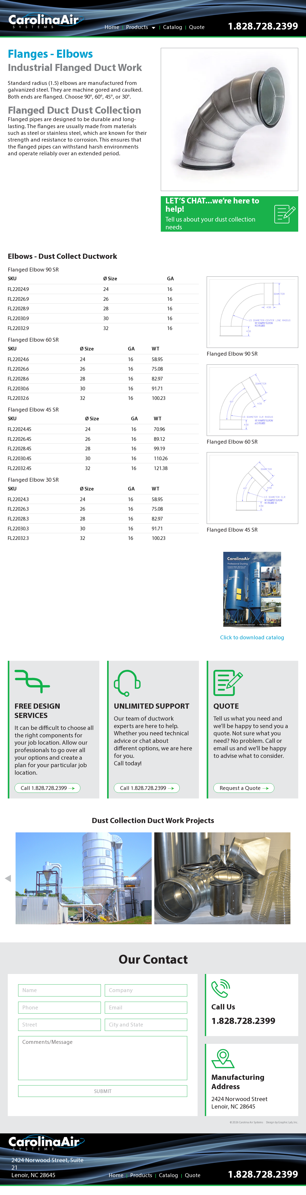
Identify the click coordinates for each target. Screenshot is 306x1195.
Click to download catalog (252, 638)
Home (112, 28)
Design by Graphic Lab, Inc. (282, 1122)
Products (141, 27)
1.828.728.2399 (263, 27)
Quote (197, 28)
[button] (8, 878)
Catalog (172, 28)
